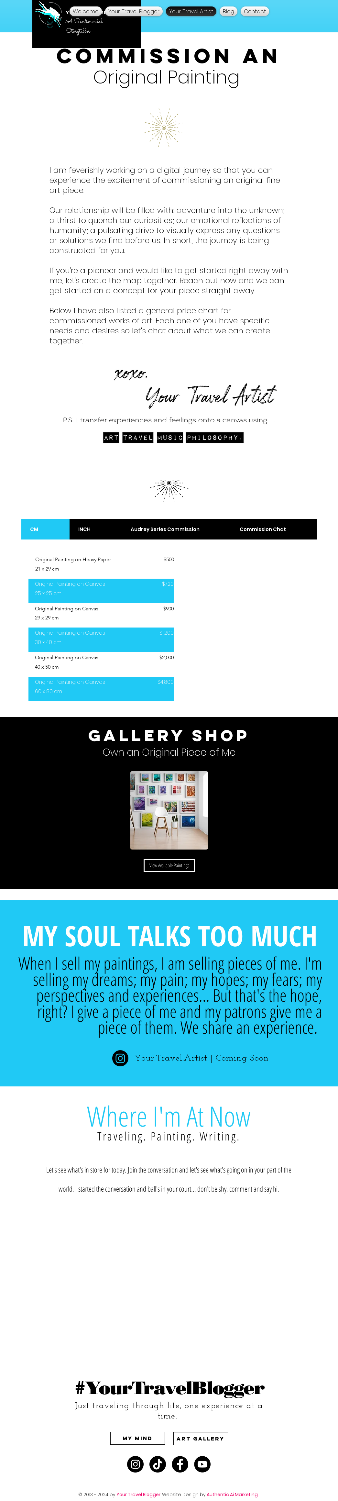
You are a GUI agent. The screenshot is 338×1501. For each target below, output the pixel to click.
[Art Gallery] (200, 1438)
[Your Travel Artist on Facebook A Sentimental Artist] (180, 1464)
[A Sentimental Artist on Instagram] (135, 1464)
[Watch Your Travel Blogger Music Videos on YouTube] (202, 1464)
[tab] (45, 529)
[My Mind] (137, 1438)
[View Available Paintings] (169, 865)
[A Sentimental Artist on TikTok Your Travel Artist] (157, 1464)
